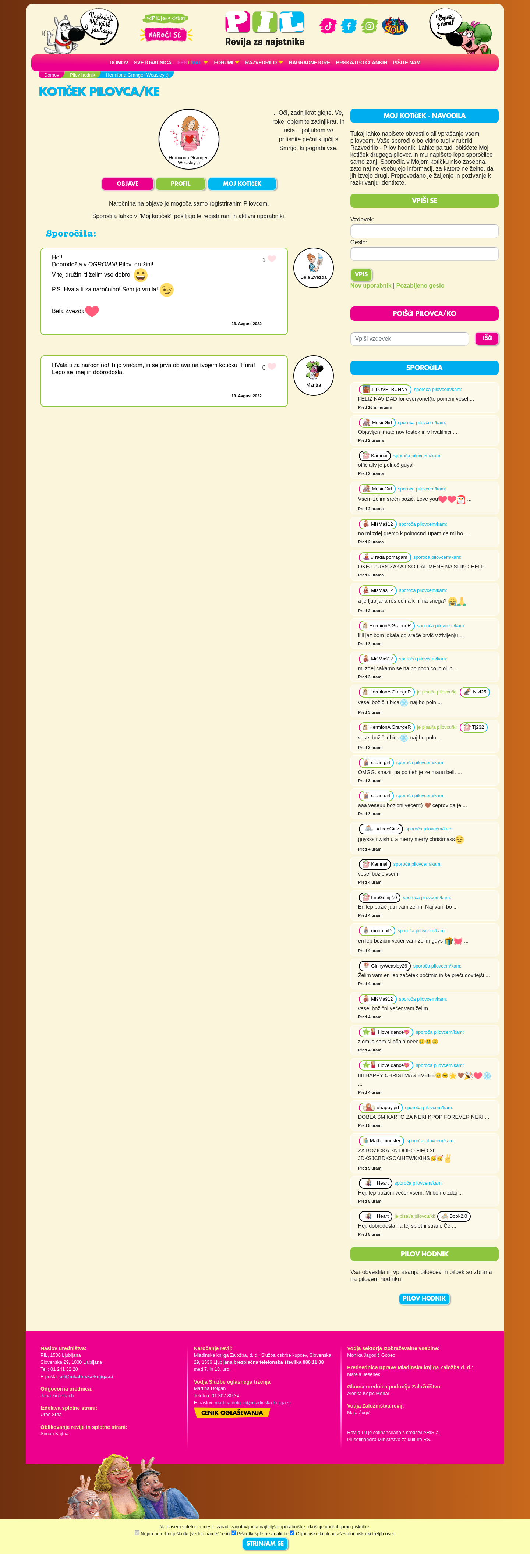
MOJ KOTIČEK (242, 184)
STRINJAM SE (265, 1544)
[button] (192, 63)
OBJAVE (127, 184)
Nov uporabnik (371, 286)
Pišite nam (407, 62)
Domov (119, 62)
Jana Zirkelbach (57, 1395)
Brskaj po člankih (361, 62)
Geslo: (358, 242)
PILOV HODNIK (424, 1299)
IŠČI (488, 338)
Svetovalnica (153, 62)
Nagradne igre (309, 62)
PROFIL (180, 184)
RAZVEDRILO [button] (260, 62)
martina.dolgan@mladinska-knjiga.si (253, 1402)
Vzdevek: (362, 219)
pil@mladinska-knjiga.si (86, 1376)
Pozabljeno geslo (420, 286)
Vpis (361, 275)
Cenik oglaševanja (232, 1413)
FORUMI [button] (223, 62)
